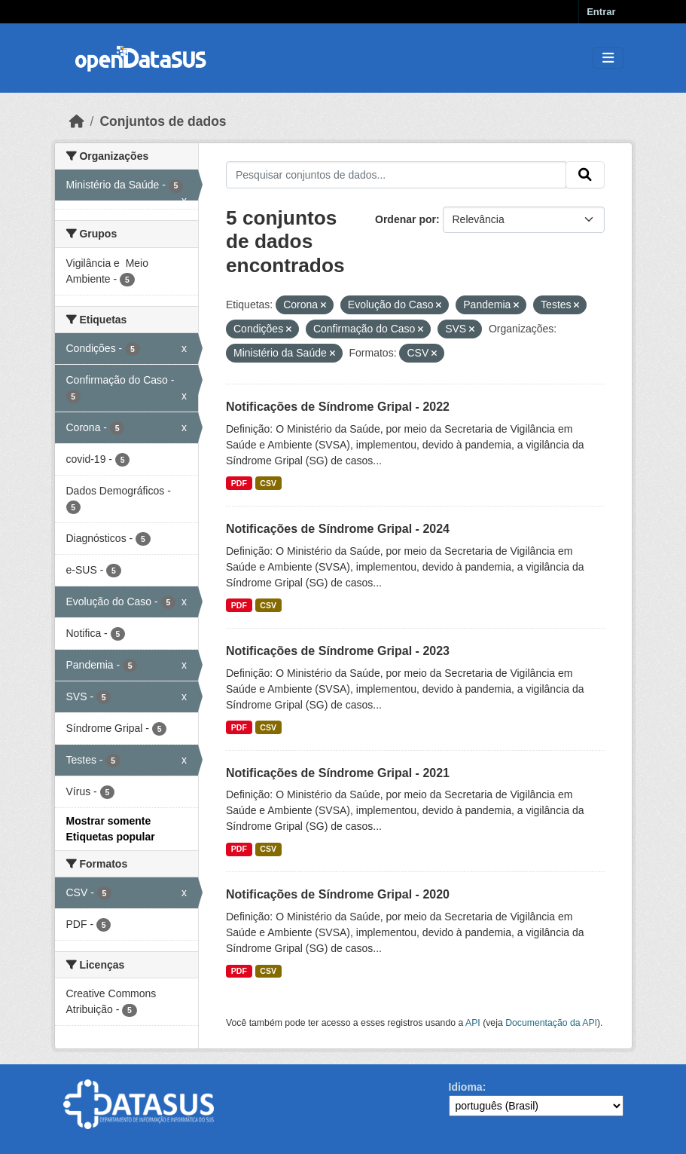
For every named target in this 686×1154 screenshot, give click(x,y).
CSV (268, 483)
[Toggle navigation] (608, 58)
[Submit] (585, 174)
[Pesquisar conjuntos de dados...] (396, 174)
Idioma (466, 1087)
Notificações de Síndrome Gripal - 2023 (338, 650)
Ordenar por (405, 219)
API (472, 1023)
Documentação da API (551, 1023)
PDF (239, 483)
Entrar (601, 11)
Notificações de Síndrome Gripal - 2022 (338, 406)
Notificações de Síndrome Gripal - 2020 (338, 894)
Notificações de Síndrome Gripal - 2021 (338, 773)
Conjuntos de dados (162, 121)
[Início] (76, 121)
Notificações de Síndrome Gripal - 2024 (338, 528)
